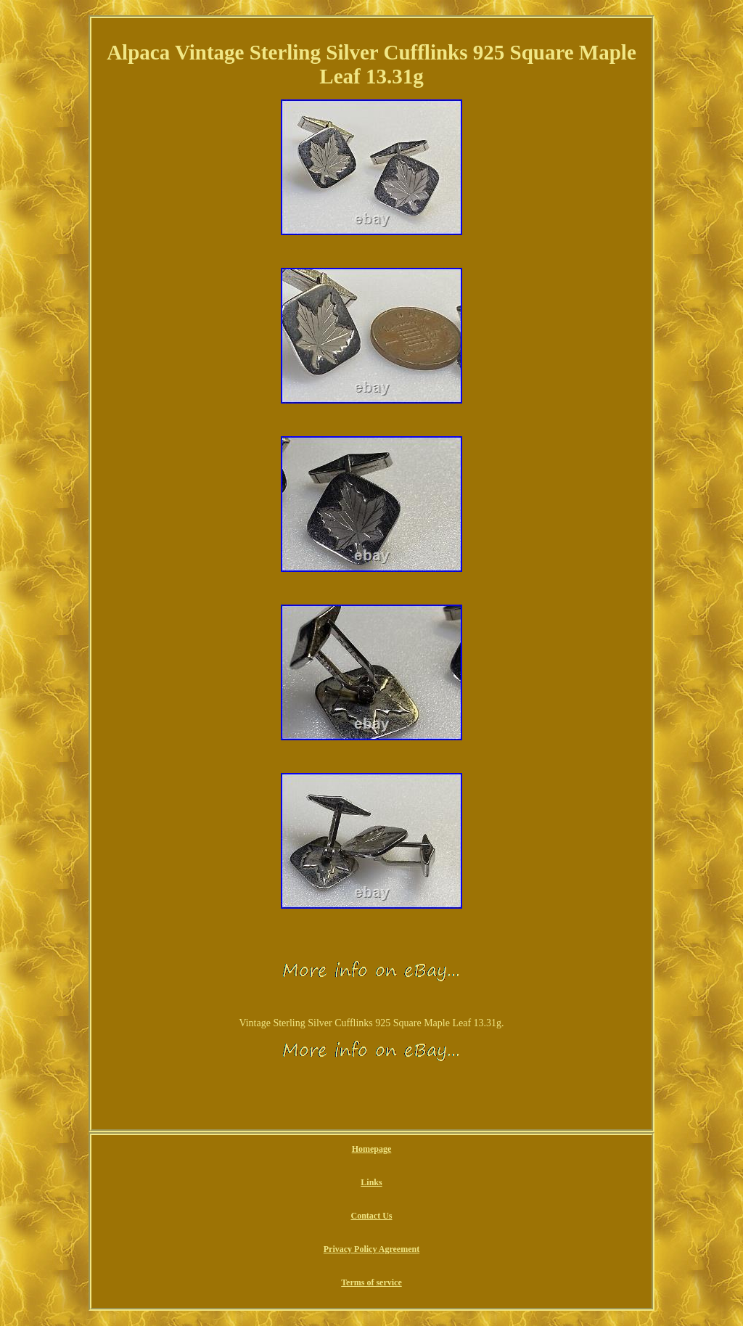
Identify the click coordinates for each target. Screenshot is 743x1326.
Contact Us (371, 1216)
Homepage (372, 1149)
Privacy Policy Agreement (371, 1249)
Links (371, 1182)
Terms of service (371, 1282)
